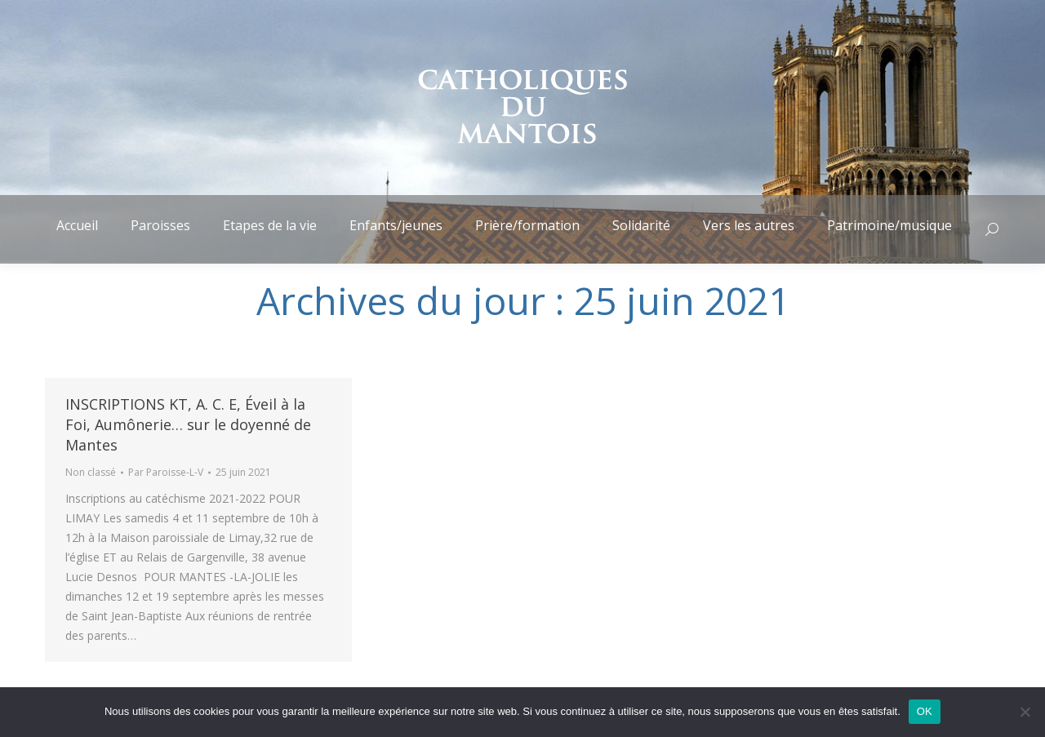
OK (924, 711)
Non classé (90, 472)
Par (165, 472)
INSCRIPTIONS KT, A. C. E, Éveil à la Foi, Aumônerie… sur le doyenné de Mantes (188, 424)
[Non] (1024, 712)
